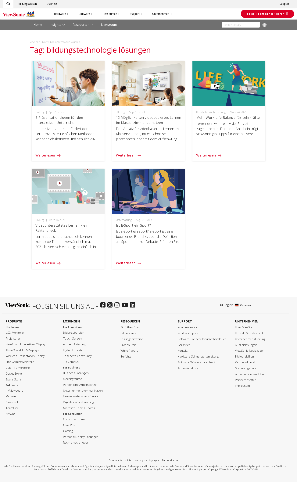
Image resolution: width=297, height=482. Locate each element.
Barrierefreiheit (170, 460)
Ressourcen (110, 14)
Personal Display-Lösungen (80, 437)
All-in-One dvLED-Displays (22, 350)
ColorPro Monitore (18, 368)
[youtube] (125, 305)
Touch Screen (72, 338)
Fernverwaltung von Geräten (81, 396)
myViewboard (14, 391)
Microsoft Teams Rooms (79, 408)
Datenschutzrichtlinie (120, 460)
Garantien (184, 345)
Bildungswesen (27, 3)
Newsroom (109, 25)
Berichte (125, 356)
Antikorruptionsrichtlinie (250, 374)
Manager (11, 396)
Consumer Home (74, 419)
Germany (243, 305)
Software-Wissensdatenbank (196, 362)
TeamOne (12, 408)
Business (52, 3)
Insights (56, 25)
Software (84, 14)
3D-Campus (71, 362)
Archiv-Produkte (188, 368)
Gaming (68, 431)
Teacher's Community (77, 356)
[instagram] (117, 305)
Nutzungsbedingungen (147, 460)
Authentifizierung (74, 344)
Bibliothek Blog (129, 327)
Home (38, 25)
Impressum (242, 386)
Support (284, 3)
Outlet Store (14, 374)
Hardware (60, 14)
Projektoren (13, 338)
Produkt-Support (188, 333)
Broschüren (128, 345)
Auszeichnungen (246, 345)
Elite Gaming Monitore (20, 362)
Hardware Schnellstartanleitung (198, 356)
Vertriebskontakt (246, 362)
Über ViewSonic (245, 327)
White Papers (129, 351)
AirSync (10, 414)
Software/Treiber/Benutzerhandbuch (202, 339)
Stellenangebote (245, 368)
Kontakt (183, 351)
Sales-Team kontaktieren (265, 14)
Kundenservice (187, 327)
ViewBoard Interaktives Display (25, 344)
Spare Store (13, 379)
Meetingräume (72, 379)
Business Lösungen (76, 373)
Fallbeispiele (128, 333)
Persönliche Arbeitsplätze (80, 385)
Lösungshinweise (131, 339)
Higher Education (74, 350)
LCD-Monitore (15, 333)
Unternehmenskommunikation (83, 391)
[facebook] (103, 305)
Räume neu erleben (76, 442)
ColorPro (69, 425)
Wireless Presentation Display (25, 356)
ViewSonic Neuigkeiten (249, 351)
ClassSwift (12, 402)
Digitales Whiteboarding (78, 402)
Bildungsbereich (73, 333)
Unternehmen (160, 14)
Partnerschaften (245, 380)
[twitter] (110, 305)
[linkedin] (133, 305)
